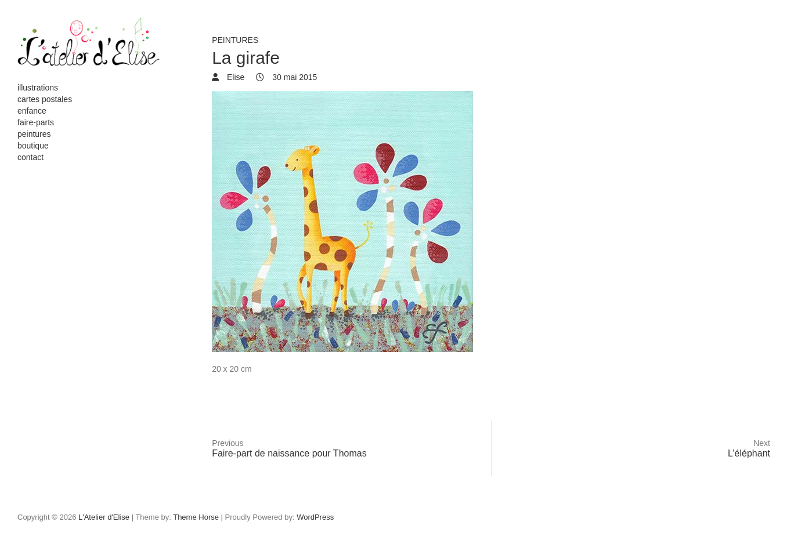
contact (30, 157)
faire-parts (35, 122)
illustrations (37, 87)
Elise (234, 77)
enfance (31, 110)
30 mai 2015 (293, 77)
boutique (33, 145)
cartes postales (44, 99)
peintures (34, 134)
